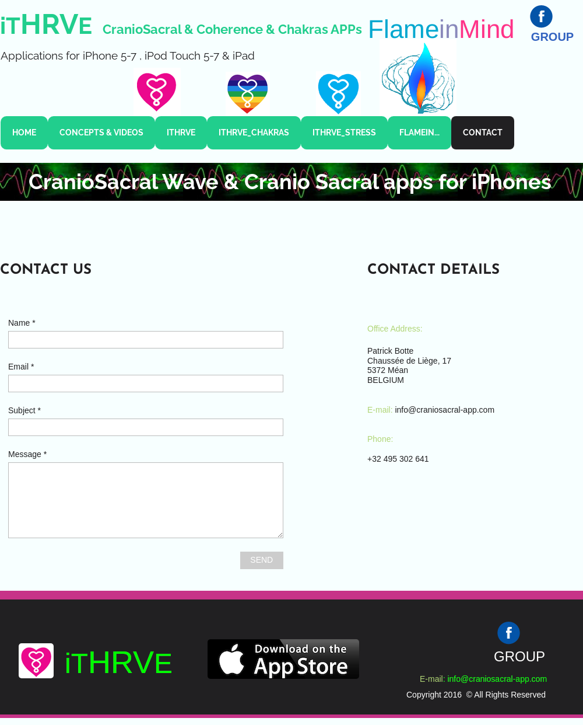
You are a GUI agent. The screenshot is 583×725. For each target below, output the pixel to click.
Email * (21, 366)
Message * (27, 454)
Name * (22, 322)
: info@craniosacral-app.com (495, 679)
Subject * (24, 410)
